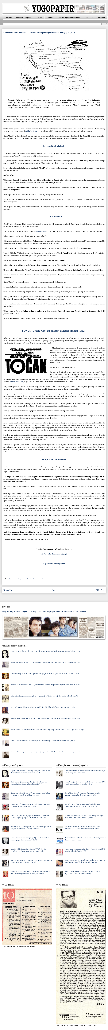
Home (54, 590)
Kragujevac (22, 579)
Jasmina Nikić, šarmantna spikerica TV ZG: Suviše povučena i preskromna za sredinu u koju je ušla (45, 718)
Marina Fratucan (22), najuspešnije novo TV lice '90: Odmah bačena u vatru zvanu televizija (43, 707)
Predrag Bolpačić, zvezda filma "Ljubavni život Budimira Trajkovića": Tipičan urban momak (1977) (45, 685)
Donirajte (50, 17)
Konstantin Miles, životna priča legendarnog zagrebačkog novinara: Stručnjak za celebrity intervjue (45, 662)
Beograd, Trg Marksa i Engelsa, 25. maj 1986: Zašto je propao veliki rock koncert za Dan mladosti (44, 611)
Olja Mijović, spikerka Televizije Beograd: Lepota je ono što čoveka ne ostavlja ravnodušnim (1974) (45, 651)
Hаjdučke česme (31, 131)
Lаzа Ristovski (40, 231)
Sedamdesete (46, 579)
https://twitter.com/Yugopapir (54, 564)
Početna (9, 17)
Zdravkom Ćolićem (16, 382)
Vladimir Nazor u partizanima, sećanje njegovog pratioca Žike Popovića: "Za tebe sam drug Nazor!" (45, 752)
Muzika (29, 579)
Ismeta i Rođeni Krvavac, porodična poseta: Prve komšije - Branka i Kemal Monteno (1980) (43, 741)
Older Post (100, 590)
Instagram (101, 17)
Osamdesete (37, 579)
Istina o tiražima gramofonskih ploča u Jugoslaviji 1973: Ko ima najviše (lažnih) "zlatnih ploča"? (44, 696)
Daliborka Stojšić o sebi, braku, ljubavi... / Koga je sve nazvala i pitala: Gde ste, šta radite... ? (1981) (45, 673)
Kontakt (39, 17)
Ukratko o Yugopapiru (24, 17)
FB (87, 17)
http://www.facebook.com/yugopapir (54, 554)
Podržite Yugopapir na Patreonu (69, 17)
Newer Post (8, 590)
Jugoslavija (13, 579)
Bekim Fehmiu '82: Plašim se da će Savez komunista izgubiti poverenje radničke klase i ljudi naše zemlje (47, 729)
